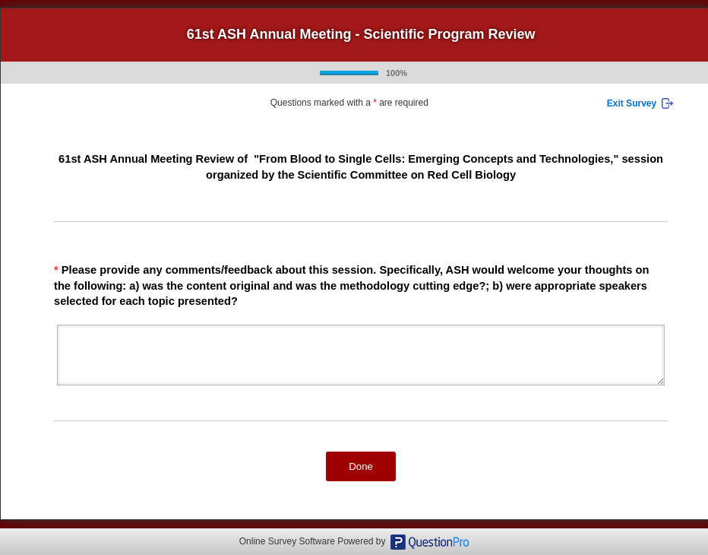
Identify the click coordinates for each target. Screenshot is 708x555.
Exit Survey (631, 103)
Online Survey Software (287, 541)
